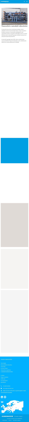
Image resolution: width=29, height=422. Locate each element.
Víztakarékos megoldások (6, 370)
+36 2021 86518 (6, 386)
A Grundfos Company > (18, 416)
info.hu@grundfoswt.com (8, 388)
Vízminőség (3, 366)
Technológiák (3, 363)
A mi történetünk (4, 380)
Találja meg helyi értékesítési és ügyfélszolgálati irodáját (14, 390)
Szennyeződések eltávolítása (6, 364)
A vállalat (2, 375)
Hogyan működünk (4, 377)
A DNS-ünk (3, 378)
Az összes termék (4, 368)
